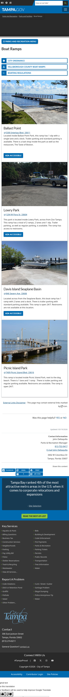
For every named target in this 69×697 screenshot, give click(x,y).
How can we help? (42, 3)
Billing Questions (9, 534)
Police (4, 557)
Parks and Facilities (25, 16)
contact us (24, 646)
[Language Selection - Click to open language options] (2, 3)
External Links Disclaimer (14, 402)
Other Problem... (9, 602)
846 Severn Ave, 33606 (15, 293)
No (65, 417)
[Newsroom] (10, 3)
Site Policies (52, 674)
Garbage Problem (42, 587)
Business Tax (7, 538)
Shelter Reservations (10, 560)
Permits (38, 553)
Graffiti (5, 591)
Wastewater (7, 568)
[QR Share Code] (36, 474)
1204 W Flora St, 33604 (15, 214)
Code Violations (8, 584)
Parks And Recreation (9, 16)
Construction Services (11, 542)
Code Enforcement (42, 538)
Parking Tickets (41, 549)
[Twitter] (41, 660)
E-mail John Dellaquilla (57, 450)
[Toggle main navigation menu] (65, 9)
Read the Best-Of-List (34, 516)
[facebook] (8, 470)
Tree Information (42, 564)
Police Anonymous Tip (44, 595)
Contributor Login (34, 674)
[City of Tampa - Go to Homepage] (13, 9)
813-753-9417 (61, 446)
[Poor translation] (9, 694)
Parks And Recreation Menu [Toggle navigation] (19, 41)
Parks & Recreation (43, 545)
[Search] (65, 3)
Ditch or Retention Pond (12, 587)
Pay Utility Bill (8, 553)
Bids (37, 530)
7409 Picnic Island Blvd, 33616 (19, 372)
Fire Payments (41, 542)
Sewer (4, 599)
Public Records (41, 557)
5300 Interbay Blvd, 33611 (17, 132)
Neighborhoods (8, 545)
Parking (5, 549)
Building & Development (45, 534)
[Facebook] (35, 660)
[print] (36, 470)
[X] (22, 474)
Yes (58, 417)
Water (37, 568)
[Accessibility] (6, 3)
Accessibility (16, 674)
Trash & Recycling (9, 564)
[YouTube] (52, 660)
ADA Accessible (13, 155)
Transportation (41, 560)
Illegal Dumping (41, 591)
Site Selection (35, 506)
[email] (22, 470)
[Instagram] (46, 660)
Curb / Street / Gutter (43, 584)
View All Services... (9, 572)
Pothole (5, 595)
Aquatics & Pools (9, 530)
